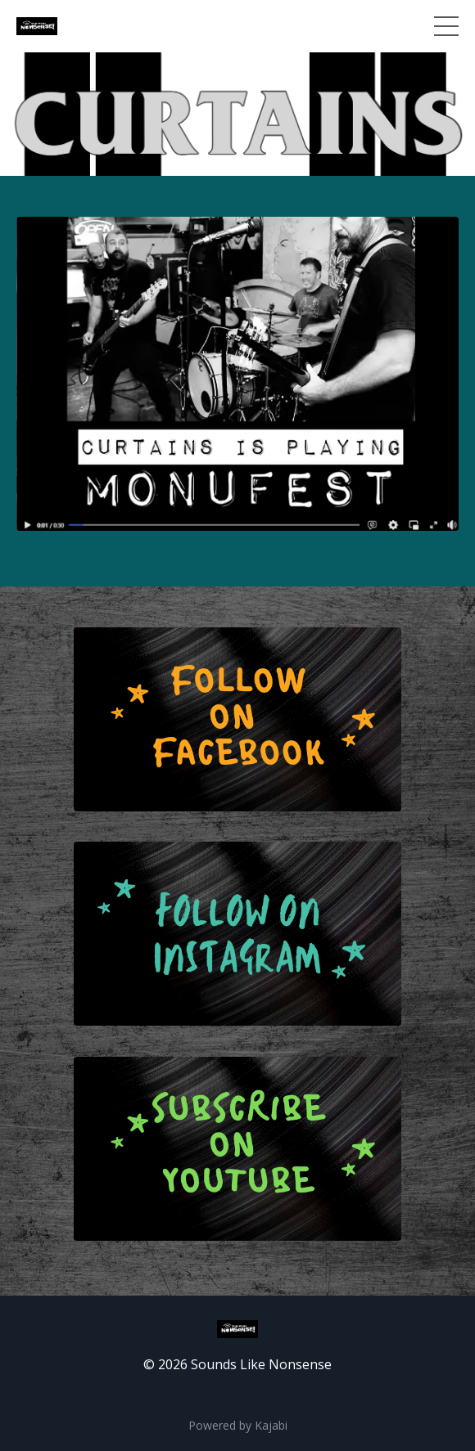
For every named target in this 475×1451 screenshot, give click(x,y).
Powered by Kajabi (237, 1425)
